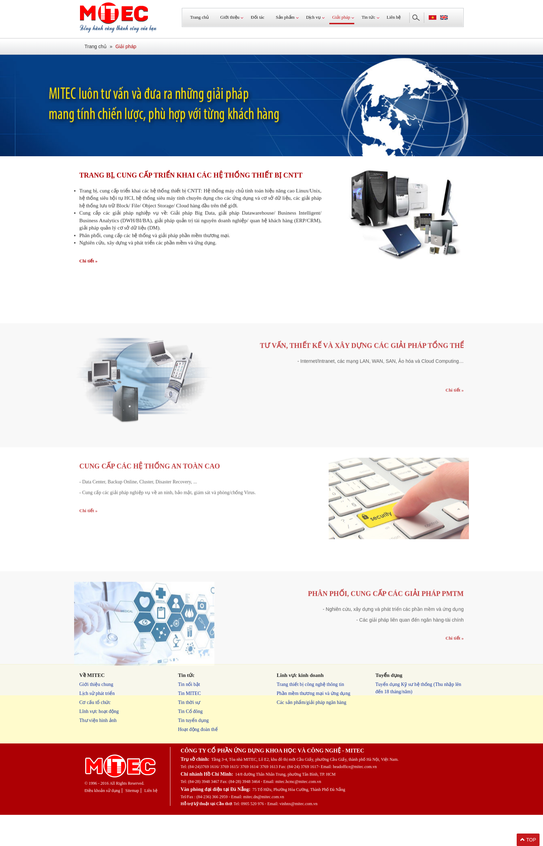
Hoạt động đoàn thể (198, 729)
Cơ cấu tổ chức (94, 702)
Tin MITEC (189, 693)
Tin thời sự (189, 702)
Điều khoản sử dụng (102, 790)
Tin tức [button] (368, 17)
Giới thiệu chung (96, 684)
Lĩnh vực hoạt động (99, 711)
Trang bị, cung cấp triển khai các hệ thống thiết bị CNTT (191, 178)
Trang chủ (199, 17)
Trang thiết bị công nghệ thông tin (310, 684)
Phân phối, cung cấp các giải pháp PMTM (386, 636)
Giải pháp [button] (341, 17)
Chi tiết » (88, 264)
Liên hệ (394, 17)
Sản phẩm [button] (285, 17)
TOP (528, 840)
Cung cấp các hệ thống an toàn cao (149, 508)
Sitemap (132, 790)
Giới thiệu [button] (229, 17)
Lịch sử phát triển (97, 693)
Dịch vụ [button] (313, 17)
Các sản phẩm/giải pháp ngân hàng (311, 702)
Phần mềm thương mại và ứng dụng (313, 693)
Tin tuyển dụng (193, 720)
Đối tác (257, 17)
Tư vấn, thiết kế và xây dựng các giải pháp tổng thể (362, 387)
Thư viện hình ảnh (98, 720)
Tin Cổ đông (190, 711)
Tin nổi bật (189, 684)
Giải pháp (125, 46)
